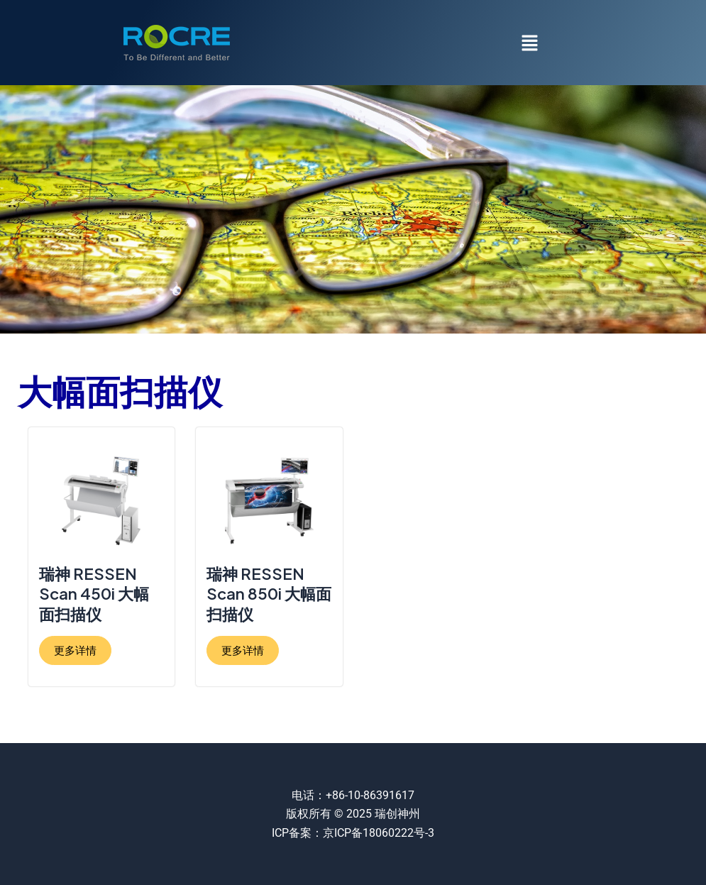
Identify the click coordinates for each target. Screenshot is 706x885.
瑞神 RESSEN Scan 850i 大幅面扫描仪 (268, 594)
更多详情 (75, 650)
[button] (529, 42)
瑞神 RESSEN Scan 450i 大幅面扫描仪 (94, 594)
